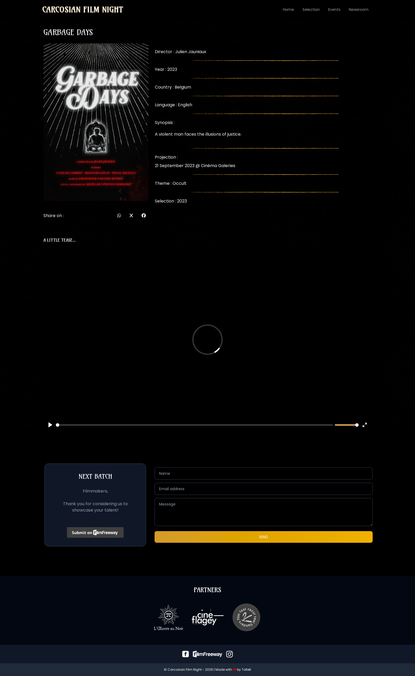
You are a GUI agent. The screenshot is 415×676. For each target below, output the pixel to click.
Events (334, 9)
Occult (180, 183)
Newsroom (358, 9)
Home (288, 9)
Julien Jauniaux (190, 52)
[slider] (194, 424)
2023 (182, 201)
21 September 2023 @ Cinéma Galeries (195, 166)
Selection (311, 9)
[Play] (50, 425)
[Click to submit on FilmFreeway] (95, 532)
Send (263, 537)
